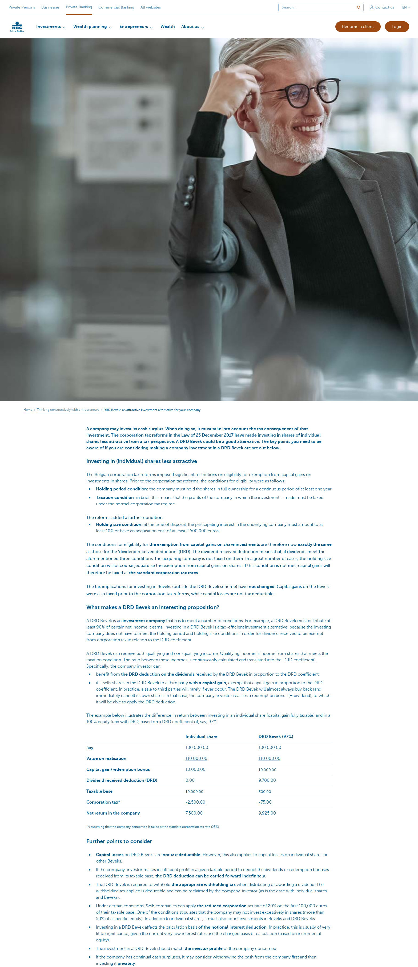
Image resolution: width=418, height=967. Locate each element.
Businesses (50, 7)
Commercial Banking (116, 7)
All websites (150, 7)
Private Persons (22, 7)
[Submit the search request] (359, 7)
